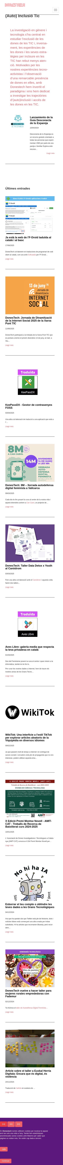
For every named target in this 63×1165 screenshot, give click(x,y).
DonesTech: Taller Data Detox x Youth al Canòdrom (28, 567)
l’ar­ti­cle (18, 1088)
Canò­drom (37, 580)
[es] (11, 1124)
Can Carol (30, 503)
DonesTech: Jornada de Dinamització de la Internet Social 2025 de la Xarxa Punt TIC (28, 320)
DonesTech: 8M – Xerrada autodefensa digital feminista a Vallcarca (29, 487)
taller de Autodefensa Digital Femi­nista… (32, 1008)
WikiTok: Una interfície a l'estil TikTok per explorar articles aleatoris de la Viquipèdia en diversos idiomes (28, 737)
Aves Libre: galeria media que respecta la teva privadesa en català (29, 648)
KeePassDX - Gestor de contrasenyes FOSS (28, 406)
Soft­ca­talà (32, 255)
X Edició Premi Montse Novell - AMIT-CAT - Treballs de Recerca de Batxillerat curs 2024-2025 (28, 824)
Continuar (5, 1161)
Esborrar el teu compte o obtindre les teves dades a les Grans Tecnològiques (29, 906)
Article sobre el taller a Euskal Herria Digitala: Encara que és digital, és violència (28, 1073)
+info (4, 1149)
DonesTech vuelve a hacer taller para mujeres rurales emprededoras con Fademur (28, 993)
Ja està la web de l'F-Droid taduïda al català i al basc (28, 239)
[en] (18, 1124)
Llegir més (50, 153)
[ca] (3, 1124)
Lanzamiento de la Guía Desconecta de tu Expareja (41, 120)
